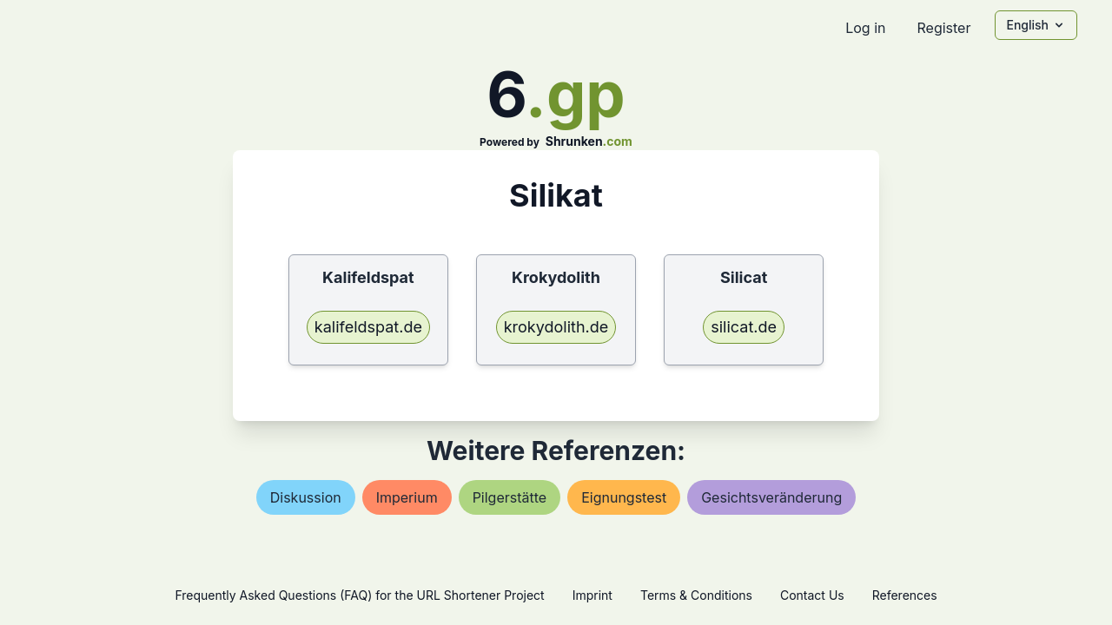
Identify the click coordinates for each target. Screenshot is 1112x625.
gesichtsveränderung (771, 497)
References (904, 595)
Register (943, 27)
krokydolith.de (556, 327)
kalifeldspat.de (368, 327)
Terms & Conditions (696, 595)
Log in (865, 27)
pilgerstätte (510, 497)
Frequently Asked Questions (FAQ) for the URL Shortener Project (359, 595)
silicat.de (744, 327)
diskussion (305, 497)
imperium (407, 497)
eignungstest (623, 497)
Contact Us (812, 595)
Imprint (592, 595)
